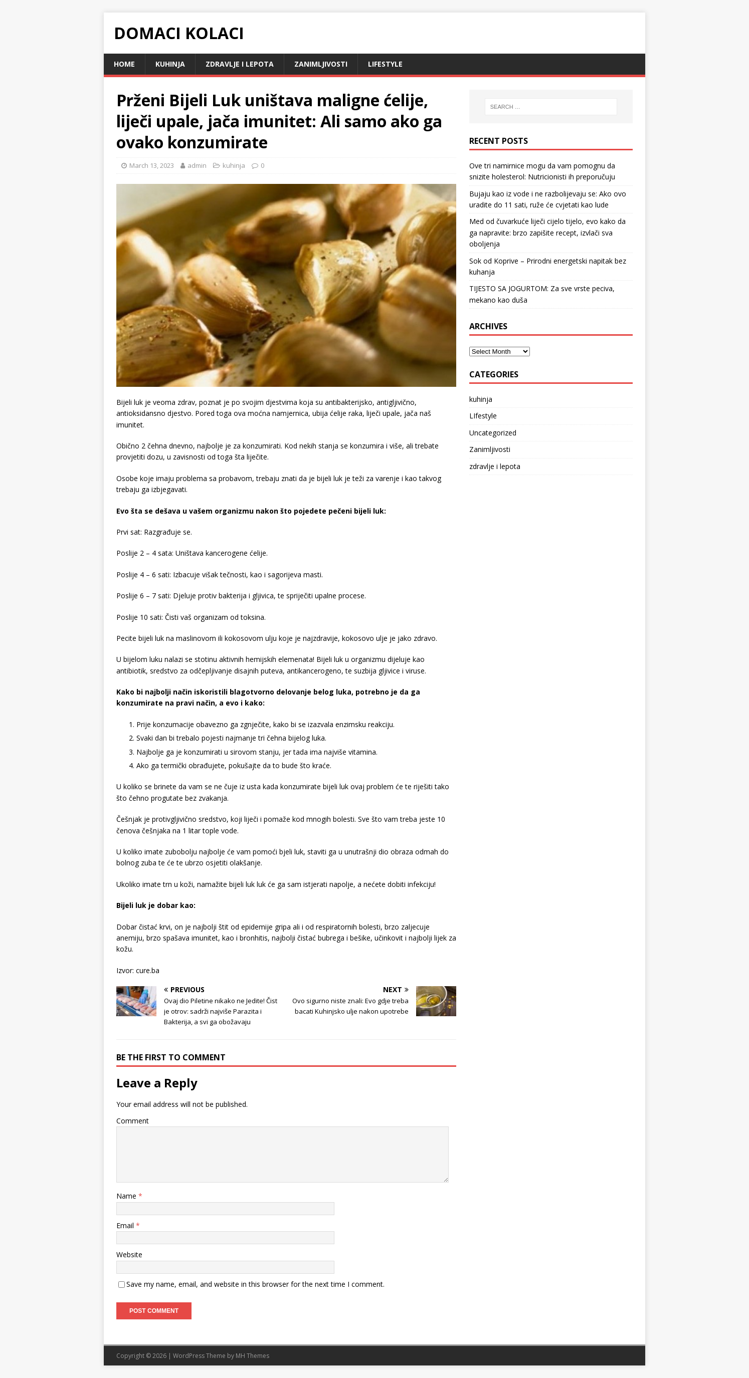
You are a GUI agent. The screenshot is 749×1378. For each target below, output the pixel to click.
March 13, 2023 (151, 165)
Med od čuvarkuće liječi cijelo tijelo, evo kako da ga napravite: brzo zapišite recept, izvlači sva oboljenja (547, 232)
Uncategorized (492, 432)
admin (197, 165)
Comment (132, 1120)
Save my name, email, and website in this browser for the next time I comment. (255, 1284)
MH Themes (252, 1355)
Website (129, 1254)
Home (124, 64)
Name (127, 1196)
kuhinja (170, 64)
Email (126, 1225)
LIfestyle (385, 64)
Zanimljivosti (320, 64)
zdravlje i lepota (240, 64)
